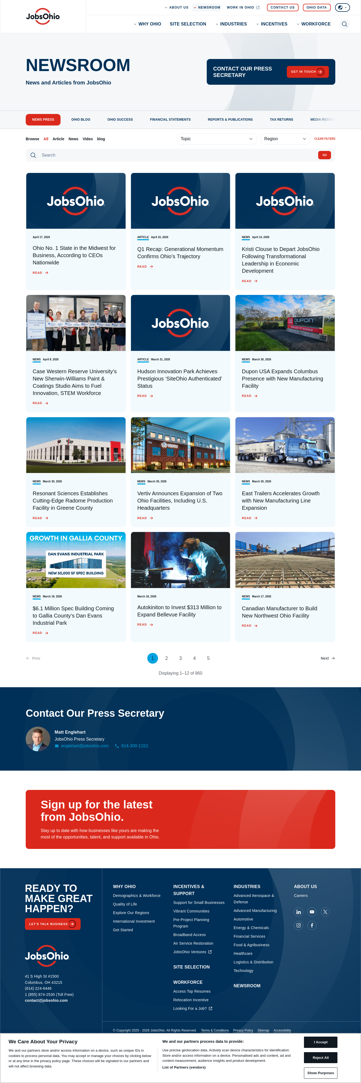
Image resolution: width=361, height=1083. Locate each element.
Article (58, 139)
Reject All (321, 1058)
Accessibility (282, 1030)
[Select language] (342, 7)
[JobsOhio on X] (325, 911)
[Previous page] (33, 658)
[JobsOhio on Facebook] (312, 925)
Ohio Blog (80, 119)
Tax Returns (281, 119)
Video (88, 139)
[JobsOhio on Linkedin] (298, 911)
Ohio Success (120, 119)
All (46, 139)
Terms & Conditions (215, 1030)
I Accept (321, 1042)
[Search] (177, 155)
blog (101, 139)
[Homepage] (43, 16)
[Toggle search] (344, 24)
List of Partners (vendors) (184, 1067)
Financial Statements (170, 119)
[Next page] (328, 658)
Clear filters (324, 138)
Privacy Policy (243, 1030)
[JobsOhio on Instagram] (298, 925)
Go (324, 155)
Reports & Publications (230, 119)
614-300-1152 (131, 746)
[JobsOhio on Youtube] (312, 911)
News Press (43, 119)
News (73, 139)
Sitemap (263, 1030)
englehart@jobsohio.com (81, 746)
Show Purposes (320, 1073)
